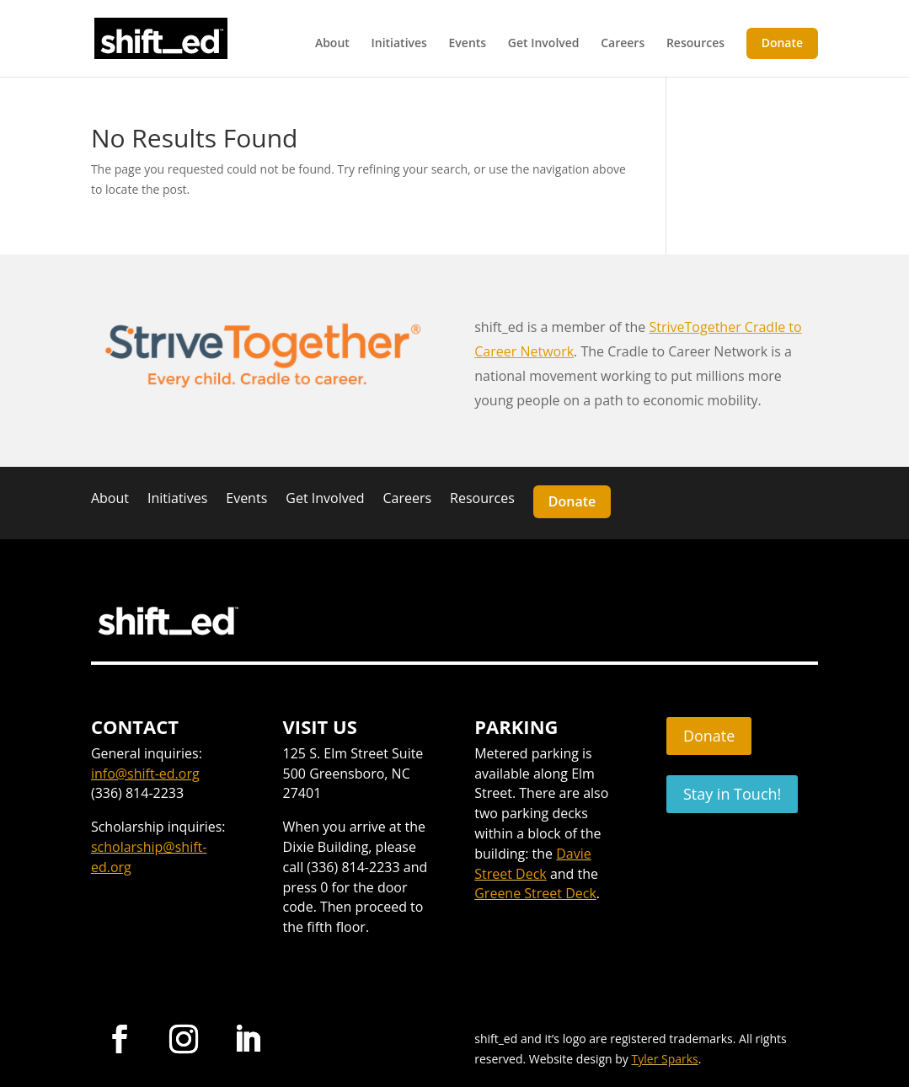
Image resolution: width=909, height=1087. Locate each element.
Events (468, 44)
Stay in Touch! (732, 794)
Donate (782, 43)
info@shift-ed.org (145, 773)
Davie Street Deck (532, 863)
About (332, 44)
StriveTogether (695, 327)
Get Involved (544, 44)
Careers (622, 44)
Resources (695, 44)
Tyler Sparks (665, 1059)
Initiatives (398, 44)
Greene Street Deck (535, 893)
